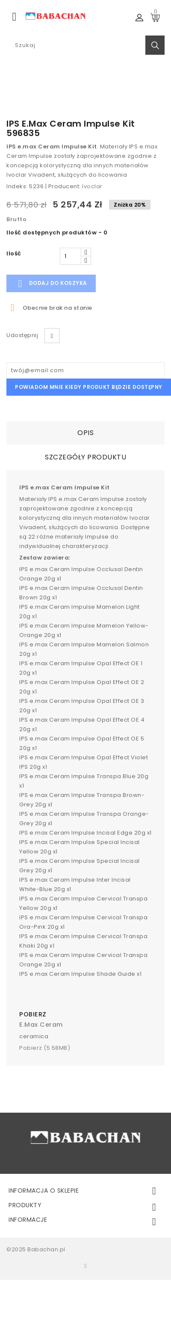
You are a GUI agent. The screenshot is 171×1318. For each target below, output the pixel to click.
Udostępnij (51, 335)
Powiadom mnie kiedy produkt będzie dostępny (88, 387)
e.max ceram (41, 1024)
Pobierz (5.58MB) (44, 1048)
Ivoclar (92, 186)
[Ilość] (70, 256)
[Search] (85, 45)
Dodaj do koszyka (51, 283)
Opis (85, 433)
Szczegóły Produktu (85, 457)
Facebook (85, 1266)
